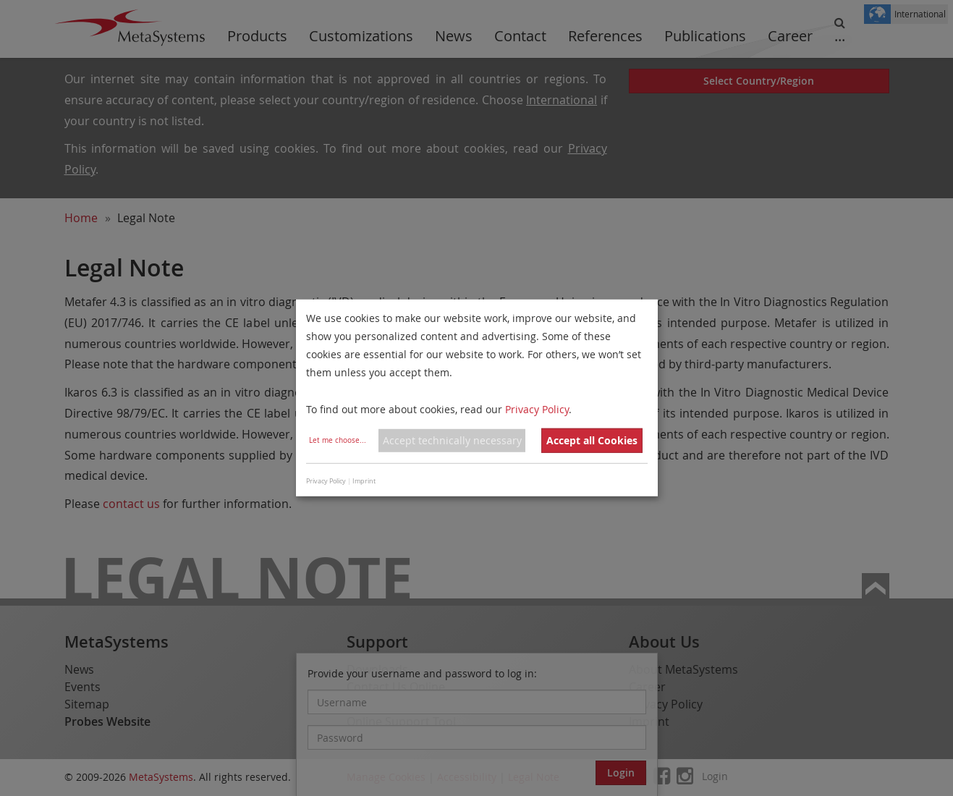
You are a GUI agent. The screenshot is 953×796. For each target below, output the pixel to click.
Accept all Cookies (592, 440)
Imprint (364, 481)
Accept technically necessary (452, 440)
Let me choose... (337, 440)
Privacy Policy (537, 408)
